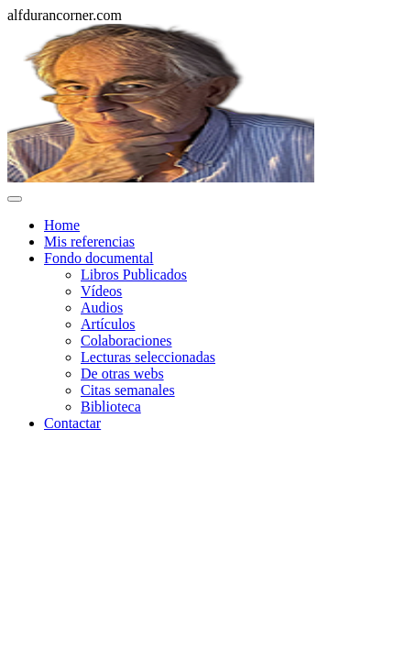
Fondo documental (99, 258)
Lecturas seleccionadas (148, 357)
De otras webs (122, 373)
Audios (102, 307)
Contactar (72, 423)
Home (62, 225)
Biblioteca (111, 406)
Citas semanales (128, 390)
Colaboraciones (126, 340)
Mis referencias (89, 241)
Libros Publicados (134, 274)
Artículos (108, 324)
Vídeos (101, 291)
